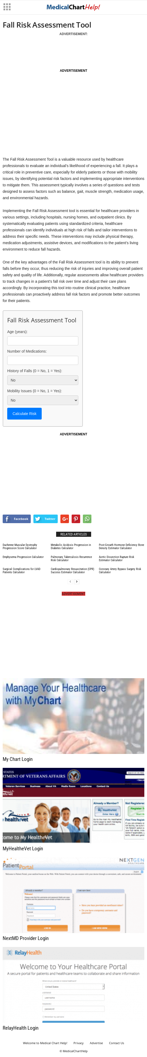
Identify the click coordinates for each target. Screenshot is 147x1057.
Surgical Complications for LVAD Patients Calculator (21, 570)
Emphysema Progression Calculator (23, 557)
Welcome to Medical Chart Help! (45, 1043)
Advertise (96, 1043)
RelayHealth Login (20, 1028)
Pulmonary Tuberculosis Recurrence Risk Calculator (71, 558)
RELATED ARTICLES (73, 534)
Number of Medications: (27, 351)
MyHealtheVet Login (23, 848)
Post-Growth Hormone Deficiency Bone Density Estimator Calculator (121, 546)
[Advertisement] (65, 51)
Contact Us (116, 1043)
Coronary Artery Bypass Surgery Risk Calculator (120, 570)
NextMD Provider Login (26, 938)
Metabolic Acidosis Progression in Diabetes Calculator (71, 546)
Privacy (79, 1043)
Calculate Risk (24, 414)
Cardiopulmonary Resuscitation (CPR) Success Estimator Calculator (72, 570)
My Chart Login (18, 759)
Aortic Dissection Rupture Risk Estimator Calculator (116, 558)
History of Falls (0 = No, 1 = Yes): (34, 371)
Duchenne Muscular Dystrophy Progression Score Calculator (20, 546)
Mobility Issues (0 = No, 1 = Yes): (34, 391)
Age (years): (17, 332)
